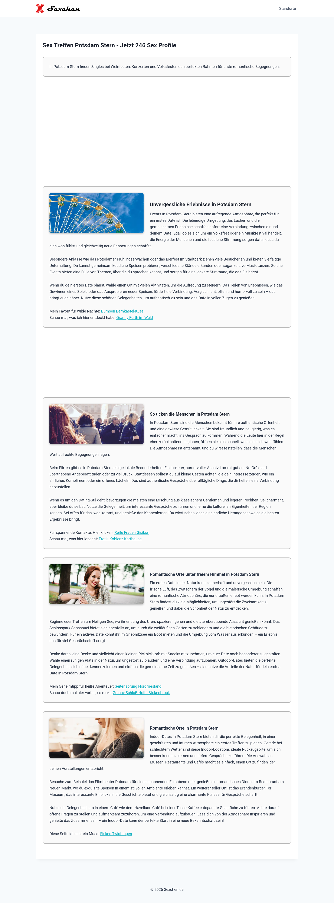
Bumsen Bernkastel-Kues (122, 311)
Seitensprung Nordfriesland (138, 686)
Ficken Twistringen (116, 833)
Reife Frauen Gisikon (131, 532)
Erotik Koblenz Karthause (120, 539)
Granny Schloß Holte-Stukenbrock (141, 692)
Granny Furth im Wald (134, 317)
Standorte (287, 8)
